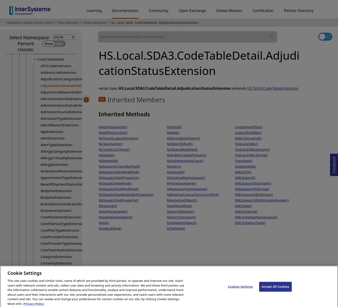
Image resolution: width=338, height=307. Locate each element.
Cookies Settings (240, 289)
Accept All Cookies (275, 289)
